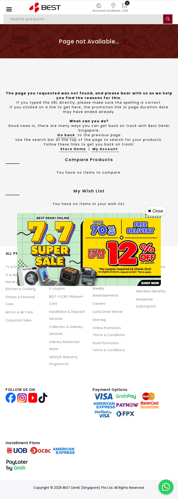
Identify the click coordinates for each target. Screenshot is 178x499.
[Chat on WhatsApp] (166, 486)
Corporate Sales (19, 320)
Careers (98, 303)
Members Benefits (150, 291)
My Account (105, 149)
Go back (66, 135)
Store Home (73, 149)
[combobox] (83, 19)
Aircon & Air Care (19, 312)
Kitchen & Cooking (20, 289)
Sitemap (99, 319)
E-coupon (57, 288)
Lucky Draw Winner (107, 311)
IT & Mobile (14, 275)
